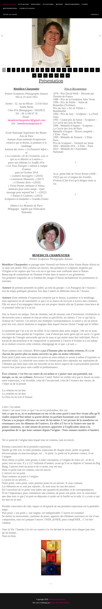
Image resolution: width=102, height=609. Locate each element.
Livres (85, 4)
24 (56, 75)
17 (86, 70)
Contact (95, 14)
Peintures (36, 4)
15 (75, 70)
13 (64, 70)
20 (34, 75)
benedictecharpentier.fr (29, 123)
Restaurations (10, 8)
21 (40, 75)
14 (70, 70)
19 (97, 70)
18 (92, 70)
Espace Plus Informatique (59, 603)
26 (68, 75)
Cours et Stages (27, 8)
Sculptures (48, 4)
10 (47, 70)
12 (58, 70)
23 (51, 75)
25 (62, 75)
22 (45, 75)
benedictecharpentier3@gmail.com (26, 120)
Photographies (72, 4)
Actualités (23, 4)
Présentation (9, 4)
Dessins (59, 4)
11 (53, 70)
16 (81, 70)
